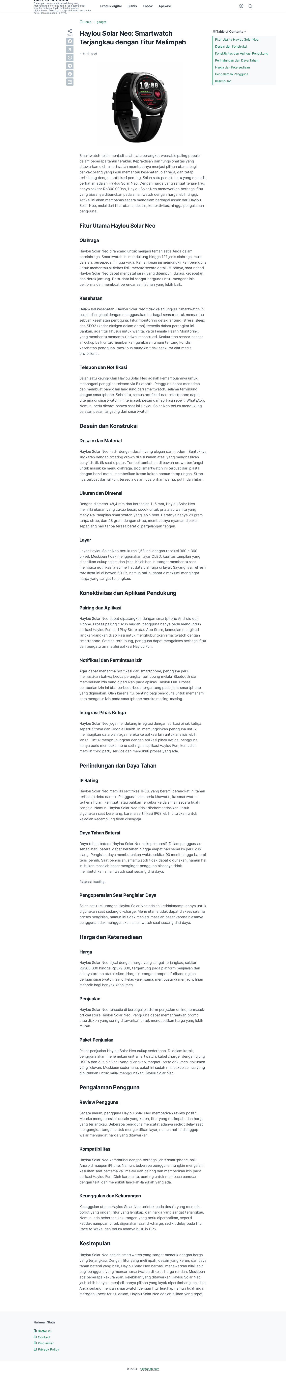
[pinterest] (69, 73)
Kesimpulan (223, 81)
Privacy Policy (46, 1349)
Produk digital (111, 6)
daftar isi (42, 1331)
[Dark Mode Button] (241, 6)
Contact (42, 1337)
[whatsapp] (69, 57)
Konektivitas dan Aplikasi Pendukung (241, 53)
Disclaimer (44, 1343)
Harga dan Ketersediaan (232, 67)
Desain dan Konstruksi (231, 46)
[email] (69, 82)
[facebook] (69, 41)
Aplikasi (164, 6)
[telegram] (69, 65)
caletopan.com (149, 1368)
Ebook (148, 6)
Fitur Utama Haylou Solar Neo (237, 39)
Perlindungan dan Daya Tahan (236, 60)
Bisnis (132, 6)
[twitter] (69, 49)
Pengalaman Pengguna (231, 74)
